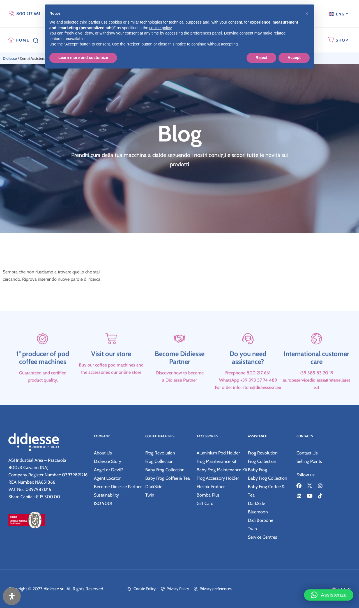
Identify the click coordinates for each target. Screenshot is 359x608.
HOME (22, 40)
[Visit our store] (111, 354)
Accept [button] (294, 57)
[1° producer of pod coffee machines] (42, 354)
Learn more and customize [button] (83, 57)
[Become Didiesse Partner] (179, 354)
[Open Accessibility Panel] (12, 596)
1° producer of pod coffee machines (42, 373)
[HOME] (10, 40)
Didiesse (10, 58)
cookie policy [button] (160, 28)
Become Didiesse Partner (179, 373)
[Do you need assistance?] (248, 354)
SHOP (342, 40)
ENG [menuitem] (340, 14)
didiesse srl (54, 588)
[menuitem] (338, 13)
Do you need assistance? (247, 373)
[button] (328, 591)
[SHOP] (330, 40)
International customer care (316, 373)
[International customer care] (316, 354)
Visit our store (111, 369)
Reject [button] (261, 57)
